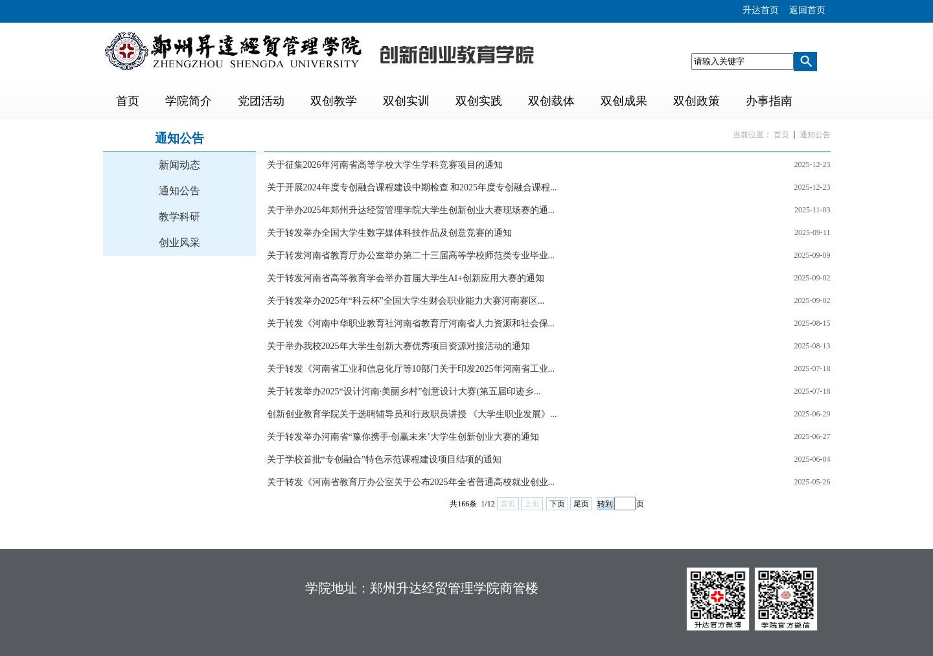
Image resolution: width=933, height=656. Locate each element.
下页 (557, 503)
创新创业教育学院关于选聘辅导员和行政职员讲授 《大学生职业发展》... (412, 414)
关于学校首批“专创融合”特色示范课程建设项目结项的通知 (384, 459)
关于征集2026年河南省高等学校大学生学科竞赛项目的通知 (385, 165)
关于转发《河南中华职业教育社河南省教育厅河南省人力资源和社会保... (411, 323)
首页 (781, 134)
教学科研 (179, 216)
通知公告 (179, 190)
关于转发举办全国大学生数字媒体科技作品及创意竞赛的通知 (389, 233)
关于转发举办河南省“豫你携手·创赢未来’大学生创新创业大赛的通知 (403, 437)
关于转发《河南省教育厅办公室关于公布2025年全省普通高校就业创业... (411, 482)
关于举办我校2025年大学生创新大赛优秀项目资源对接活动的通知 (398, 346)
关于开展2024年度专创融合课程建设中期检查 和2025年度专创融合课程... (412, 187)
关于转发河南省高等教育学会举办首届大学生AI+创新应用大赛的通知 (406, 278)
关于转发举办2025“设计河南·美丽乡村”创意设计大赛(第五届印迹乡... (404, 391)
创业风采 (179, 242)
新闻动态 (179, 164)
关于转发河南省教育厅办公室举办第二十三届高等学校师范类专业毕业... (411, 255)
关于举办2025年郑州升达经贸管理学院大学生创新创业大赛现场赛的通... (411, 210)
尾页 (581, 503)
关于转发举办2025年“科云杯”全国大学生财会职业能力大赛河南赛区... (406, 301)
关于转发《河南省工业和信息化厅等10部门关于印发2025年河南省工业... (411, 369)
